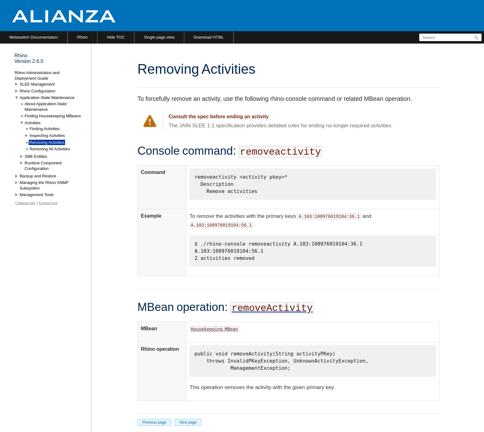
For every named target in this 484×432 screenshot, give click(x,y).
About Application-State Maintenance (46, 106)
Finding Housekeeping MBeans (53, 116)
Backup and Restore (38, 176)
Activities (32, 122)
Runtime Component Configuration (43, 166)
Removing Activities (46, 142)
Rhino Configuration (37, 91)
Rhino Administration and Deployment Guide (37, 75)
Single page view (159, 37)
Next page (188, 422)
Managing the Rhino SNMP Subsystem (44, 185)
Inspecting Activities (47, 135)
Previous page (155, 422)
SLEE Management (37, 84)
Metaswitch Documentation (33, 37)
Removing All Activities (50, 149)
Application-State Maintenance (47, 97)
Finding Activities (45, 128)
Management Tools (37, 194)
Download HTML (209, 37)
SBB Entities (36, 156)
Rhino (82, 37)
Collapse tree (25, 203)
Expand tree (48, 203)
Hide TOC (116, 37)
